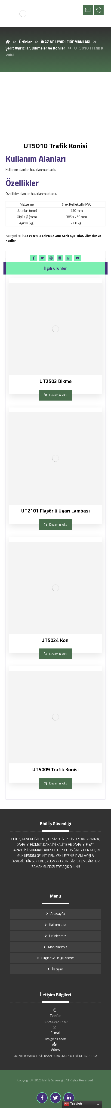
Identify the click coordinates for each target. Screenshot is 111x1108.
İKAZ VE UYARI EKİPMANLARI (41, 235)
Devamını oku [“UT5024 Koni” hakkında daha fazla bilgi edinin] (58, 653)
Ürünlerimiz (57, 935)
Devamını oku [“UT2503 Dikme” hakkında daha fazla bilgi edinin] (58, 395)
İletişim (57, 969)
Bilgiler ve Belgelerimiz (57, 958)
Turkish (73, 1104)
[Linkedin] (68, 1097)
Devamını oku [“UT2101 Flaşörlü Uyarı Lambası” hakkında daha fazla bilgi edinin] (58, 524)
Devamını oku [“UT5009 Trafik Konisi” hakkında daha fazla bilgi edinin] (58, 783)
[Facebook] (42, 1097)
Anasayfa (57, 913)
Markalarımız (57, 947)
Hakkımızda (57, 924)
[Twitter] (55, 1097)
